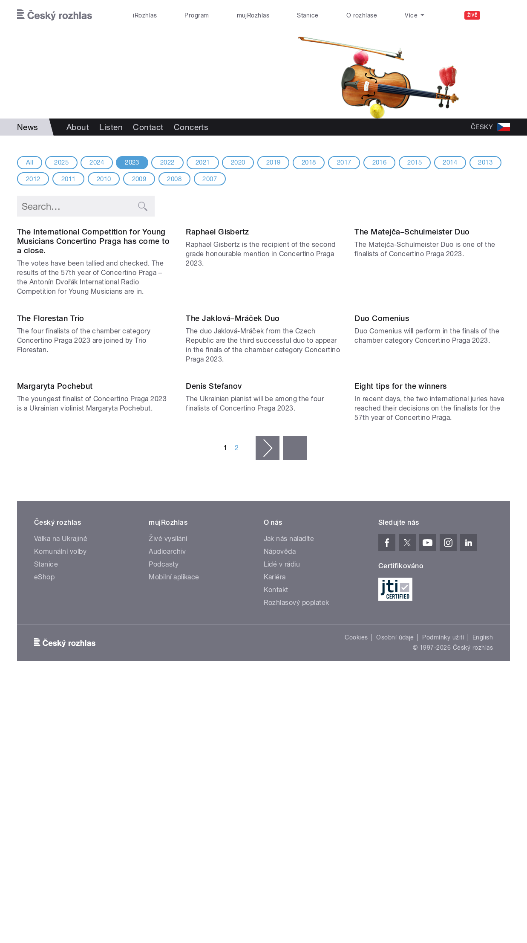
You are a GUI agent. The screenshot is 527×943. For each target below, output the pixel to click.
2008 (174, 179)
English (482, 899)
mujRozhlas (253, 15)
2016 (379, 162)
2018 (309, 162)
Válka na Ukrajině (60, 801)
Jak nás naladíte (289, 801)
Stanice (307, 15)
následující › (267, 710)
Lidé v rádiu (282, 826)
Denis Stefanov (214, 648)
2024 (96, 162)
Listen (111, 127)
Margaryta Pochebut (55, 648)
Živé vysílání (168, 801)
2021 (203, 162)
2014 (450, 162)
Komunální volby (60, 814)
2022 (167, 162)
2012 (33, 179)
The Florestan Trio (50, 493)
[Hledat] (498, 15)
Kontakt (276, 852)
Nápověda (280, 814)
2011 (68, 179)
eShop (44, 839)
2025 (61, 162)
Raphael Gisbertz (217, 319)
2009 (139, 179)
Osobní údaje (395, 899)
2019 (273, 162)
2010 (104, 179)
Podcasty (164, 826)
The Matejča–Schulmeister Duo (411, 319)
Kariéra (275, 839)
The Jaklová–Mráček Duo (233, 493)
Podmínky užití (443, 899)
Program (196, 15)
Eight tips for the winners (400, 648)
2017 (344, 162)
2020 (238, 162)
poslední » (295, 710)
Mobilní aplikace (174, 839)
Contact (148, 127)
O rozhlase (361, 15)
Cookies (356, 899)
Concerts (191, 127)
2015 (414, 162)
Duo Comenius (381, 493)
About (77, 127)
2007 (209, 179)
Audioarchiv (167, 814)
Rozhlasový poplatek (296, 865)
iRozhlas (145, 15)
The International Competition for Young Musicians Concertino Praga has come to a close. (93, 328)
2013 (485, 162)
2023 (132, 162)
